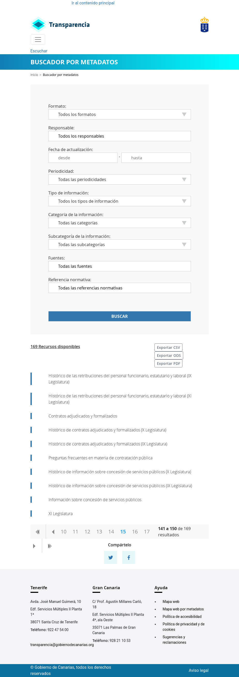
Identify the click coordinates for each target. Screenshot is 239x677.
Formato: (57, 106)
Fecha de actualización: (70, 149)
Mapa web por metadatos (183, 609)
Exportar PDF (168, 363)
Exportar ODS (169, 355)
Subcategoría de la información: (79, 236)
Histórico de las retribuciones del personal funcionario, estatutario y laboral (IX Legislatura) (120, 379)
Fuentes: (56, 258)
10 (63, 531)
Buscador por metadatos (61, 75)
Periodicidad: (61, 171)
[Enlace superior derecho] (205, 24)
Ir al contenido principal (93, 3)
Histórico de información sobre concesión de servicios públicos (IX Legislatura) (120, 486)
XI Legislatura (61, 513)
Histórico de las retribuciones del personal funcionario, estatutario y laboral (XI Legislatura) (120, 399)
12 (87, 531)
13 (99, 531)
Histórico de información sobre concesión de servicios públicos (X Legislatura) (120, 472)
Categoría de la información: (75, 214)
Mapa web (171, 602)
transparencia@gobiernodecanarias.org (62, 645)
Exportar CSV (168, 347)
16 (135, 531)
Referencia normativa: (69, 279)
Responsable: (61, 128)
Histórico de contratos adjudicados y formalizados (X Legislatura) (107, 430)
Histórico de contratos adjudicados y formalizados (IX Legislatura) (108, 444)
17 (147, 531)
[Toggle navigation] (38, 39)
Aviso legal (199, 670)
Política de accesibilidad (182, 617)
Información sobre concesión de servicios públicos (95, 499)
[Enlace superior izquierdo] (60, 24)
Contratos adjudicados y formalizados (83, 416)
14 (111, 531)
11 (75, 531)
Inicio (34, 75)
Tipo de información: (68, 193)
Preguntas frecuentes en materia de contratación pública (100, 458)
